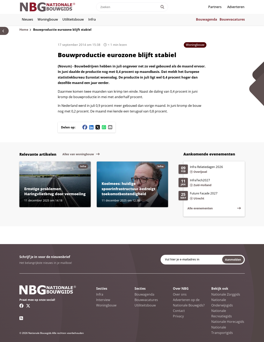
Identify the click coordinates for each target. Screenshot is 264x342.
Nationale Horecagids (227, 321)
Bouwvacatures (232, 19)
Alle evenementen (200, 208)
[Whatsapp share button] (104, 127)
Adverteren (235, 7)
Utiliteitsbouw (73, 19)
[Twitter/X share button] (98, 127)
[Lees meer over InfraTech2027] (210, 183)
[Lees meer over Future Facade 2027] (210, 196)
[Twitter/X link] (28, 305)
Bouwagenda (206, 19)
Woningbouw (48, 19)
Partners (215, 7)
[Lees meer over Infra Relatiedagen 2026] (210, 170)
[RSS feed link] (21, 318)
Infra (92, 19)
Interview (103, 300)
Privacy (178, 316)
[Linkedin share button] (91, 127)
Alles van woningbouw (78, 154)
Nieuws (27, 19)
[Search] (162, 7)
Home (23, 29)
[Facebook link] (21, 305)
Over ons (180, 294)
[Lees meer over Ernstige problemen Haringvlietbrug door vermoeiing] (55, 184)
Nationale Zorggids (225, 294)
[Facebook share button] (84, 127)
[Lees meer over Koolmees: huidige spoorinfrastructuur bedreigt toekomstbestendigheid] (132, 184)
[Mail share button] (110, 127)
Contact (179, 310)
